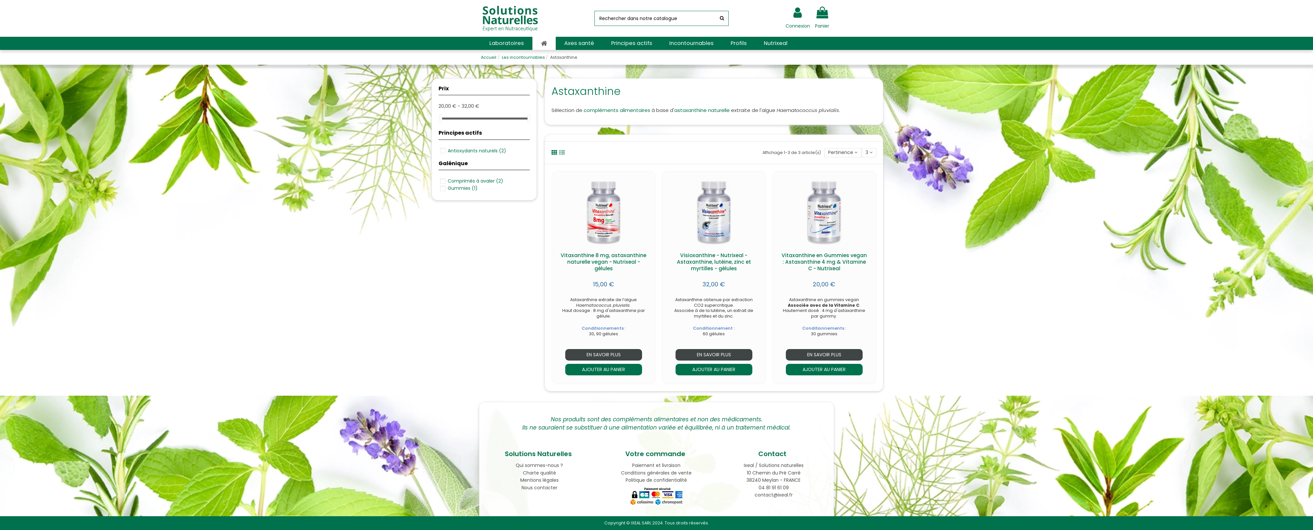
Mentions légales (539, 480)
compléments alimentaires (617, 110)
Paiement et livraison (656, 465)
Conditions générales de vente (656, 473)
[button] (506, 43)
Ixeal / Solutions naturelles (774, 465)
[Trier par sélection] (842, 153)
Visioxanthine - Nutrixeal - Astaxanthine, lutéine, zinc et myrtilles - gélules (714, 262)
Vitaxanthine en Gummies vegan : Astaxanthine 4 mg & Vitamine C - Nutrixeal (824, 262)
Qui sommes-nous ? (539, 465)
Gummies (463, 188)
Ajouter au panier (603, 369)
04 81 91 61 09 (774, 487)
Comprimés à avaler (475, 181)
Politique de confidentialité (656, 480)
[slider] (441, 118)
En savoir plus (604, 354)
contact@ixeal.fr (774, 495)
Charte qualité (539, 473)
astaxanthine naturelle (702, 110)
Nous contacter (539, 487)
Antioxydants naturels (477, 150)
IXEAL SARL (641, 523)
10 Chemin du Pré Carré (774, 473)
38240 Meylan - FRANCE (773, 480)
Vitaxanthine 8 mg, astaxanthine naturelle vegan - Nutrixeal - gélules (603, 262)
